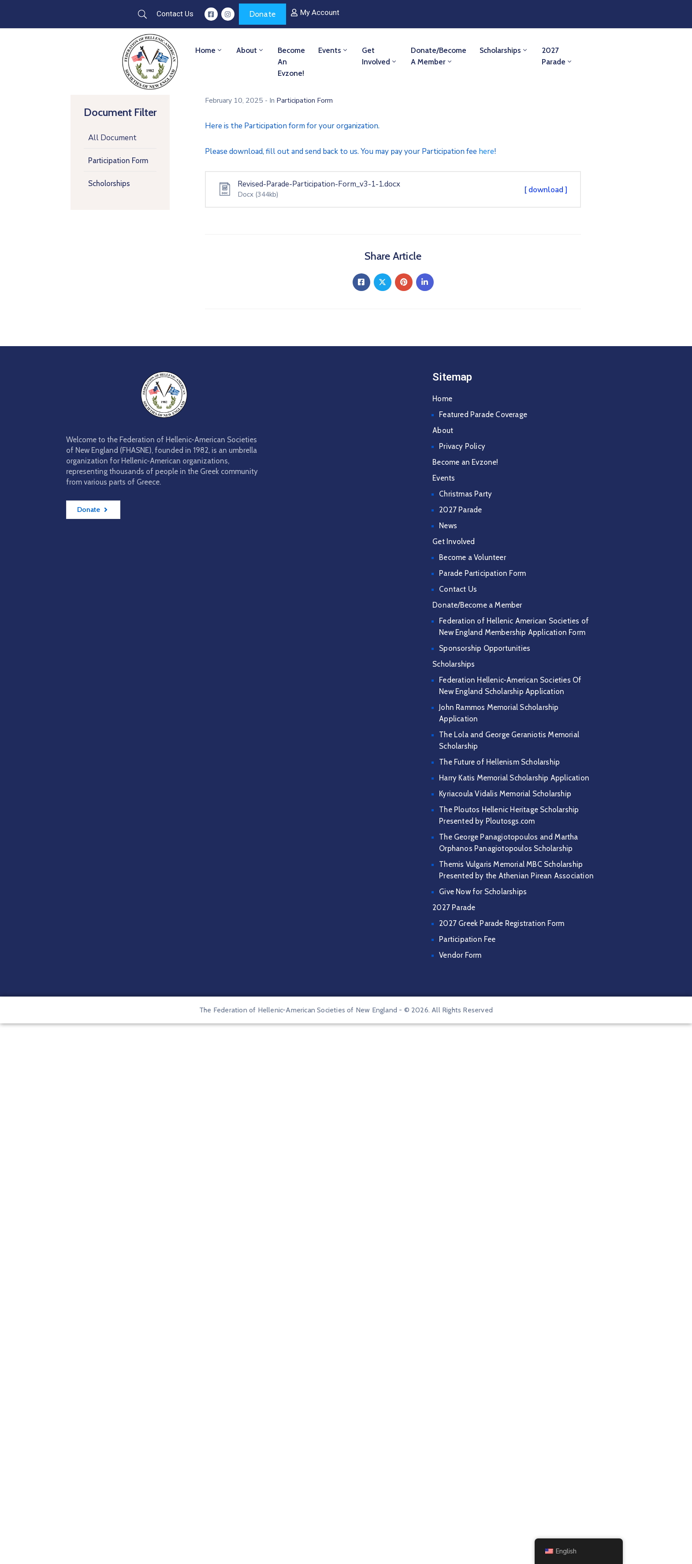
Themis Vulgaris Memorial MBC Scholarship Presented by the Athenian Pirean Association (516, 870)
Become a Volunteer (472, 557)
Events (333, 50)
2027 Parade (557, 56)
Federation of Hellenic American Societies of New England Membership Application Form (514, 626)
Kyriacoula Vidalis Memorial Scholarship (505, 793)
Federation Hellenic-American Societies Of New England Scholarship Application (510, 686)
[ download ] (546, 190)
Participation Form (118, 160)
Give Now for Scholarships (483, 891)
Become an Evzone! (291, 62)
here (486, 151)
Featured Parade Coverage (483, 414)
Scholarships (504, 50)
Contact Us (458, 589)
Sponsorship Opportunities (484, 648)
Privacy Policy (462, 446)
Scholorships (109, 183)
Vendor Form (460, 955)
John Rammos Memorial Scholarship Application (498, 713)
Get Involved (380, 56)
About (250, 50)
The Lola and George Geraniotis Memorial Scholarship (509, 740)
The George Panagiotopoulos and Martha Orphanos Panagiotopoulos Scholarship (508, 842)
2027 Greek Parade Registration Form (501, 923)
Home (209, 50)
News (448, 525)
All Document (112, 138)
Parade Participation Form (482, 573)
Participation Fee (467, 939)
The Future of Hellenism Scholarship (499, 762)
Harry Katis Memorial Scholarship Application (514, 777)
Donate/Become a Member (438, 56)
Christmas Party (465, 493)
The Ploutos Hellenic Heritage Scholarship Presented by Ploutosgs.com (509, 815)
